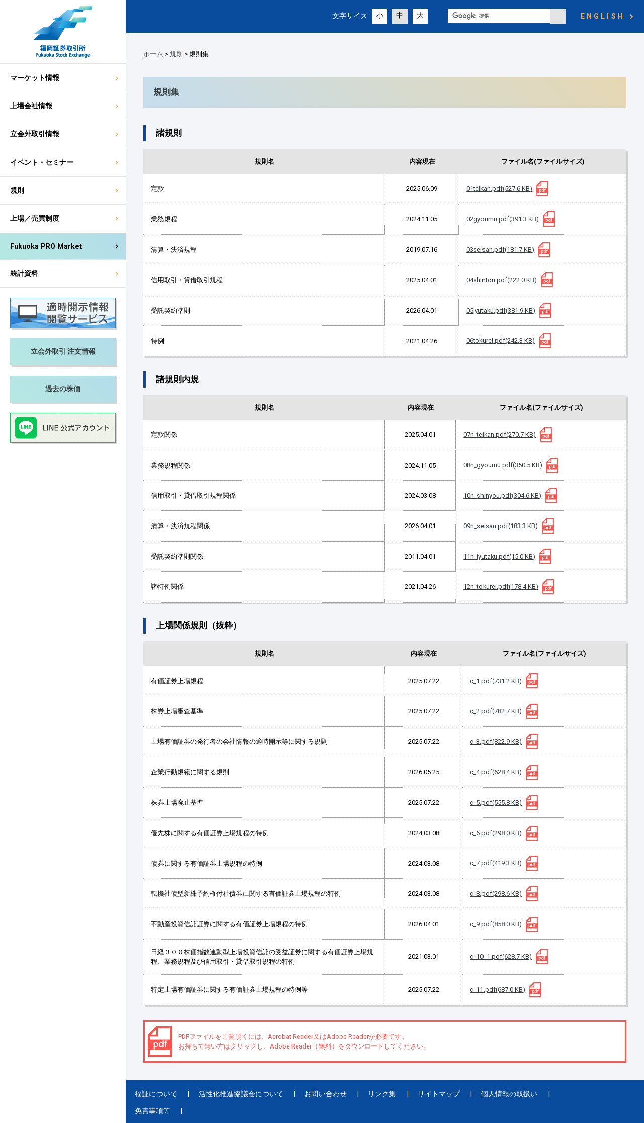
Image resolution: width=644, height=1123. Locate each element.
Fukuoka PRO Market (46, 246)
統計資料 (24, 273)
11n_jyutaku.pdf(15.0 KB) (499, 556)
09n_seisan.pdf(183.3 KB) (500, 526)
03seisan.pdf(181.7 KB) (500, 249)
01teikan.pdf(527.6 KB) (499, 188)
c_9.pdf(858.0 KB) (496, 924)
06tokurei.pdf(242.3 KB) (500, 340)
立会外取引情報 (34, 134)
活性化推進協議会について (234, 1094)
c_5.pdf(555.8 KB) (496, 802)
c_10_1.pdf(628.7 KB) (501, 956)
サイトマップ (418, 1094)
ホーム (153, 54)
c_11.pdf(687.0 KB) (497, 989)
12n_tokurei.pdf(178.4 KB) (500, 586)
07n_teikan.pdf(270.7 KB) (499, 434)
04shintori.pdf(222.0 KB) (501, 280)
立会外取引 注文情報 (63, 351)
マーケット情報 (34, 77)
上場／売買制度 (34, 218)
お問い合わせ (314, 1094)
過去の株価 (62, 389)
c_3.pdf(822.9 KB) (496, 741)
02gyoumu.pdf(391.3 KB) (502, 219)
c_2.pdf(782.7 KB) (496, 711)
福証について (154, 1094)
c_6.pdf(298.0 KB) (496, 833)
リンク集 (366, 1094)
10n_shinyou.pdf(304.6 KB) (502, 495)
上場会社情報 (31, 106)
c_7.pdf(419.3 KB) (496, 863)
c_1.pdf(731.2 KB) (496, 681)
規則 (17, 190)
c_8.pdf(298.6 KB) (496, 893)
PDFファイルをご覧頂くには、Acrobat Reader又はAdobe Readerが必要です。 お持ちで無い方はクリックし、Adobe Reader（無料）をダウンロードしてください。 (304, 1041)
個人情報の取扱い (484, 1094)
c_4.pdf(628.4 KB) (496, 772)
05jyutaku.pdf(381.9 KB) (500, 310)
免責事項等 (546, 1094)
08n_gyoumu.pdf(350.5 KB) (502, 465)
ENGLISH (603, 16)
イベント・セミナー (41, 162)
